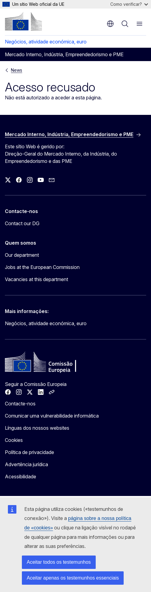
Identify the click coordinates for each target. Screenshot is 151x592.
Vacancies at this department (36, 279)
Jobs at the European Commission (42, 267)
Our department (22, 255)
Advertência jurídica (26, 464)
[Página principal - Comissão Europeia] (23, 21)
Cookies (14, 440)
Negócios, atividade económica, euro (46, 42)
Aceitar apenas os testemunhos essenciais (73, 577)
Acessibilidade (20, 476)
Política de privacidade (29, 452)
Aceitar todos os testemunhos (59, 562)
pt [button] (110, 23)
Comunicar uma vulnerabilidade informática (52, 416)
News (16, 70)
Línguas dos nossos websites (37, 428)
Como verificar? (129, 4)
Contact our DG (22, 223)
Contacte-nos (20, 404)
